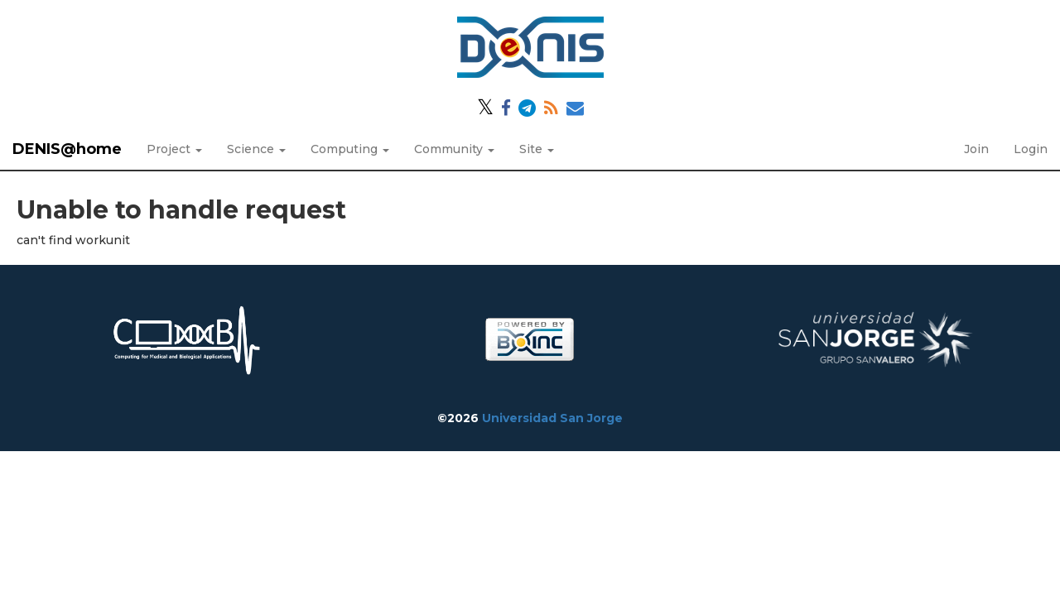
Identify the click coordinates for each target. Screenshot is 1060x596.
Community (454, 149)
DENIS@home (67, 149)
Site (536, 149)
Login (1031, 149)
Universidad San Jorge (552, 418)
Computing (350, 149)
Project (174, 149)
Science (256, 149)
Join (976, 149)
